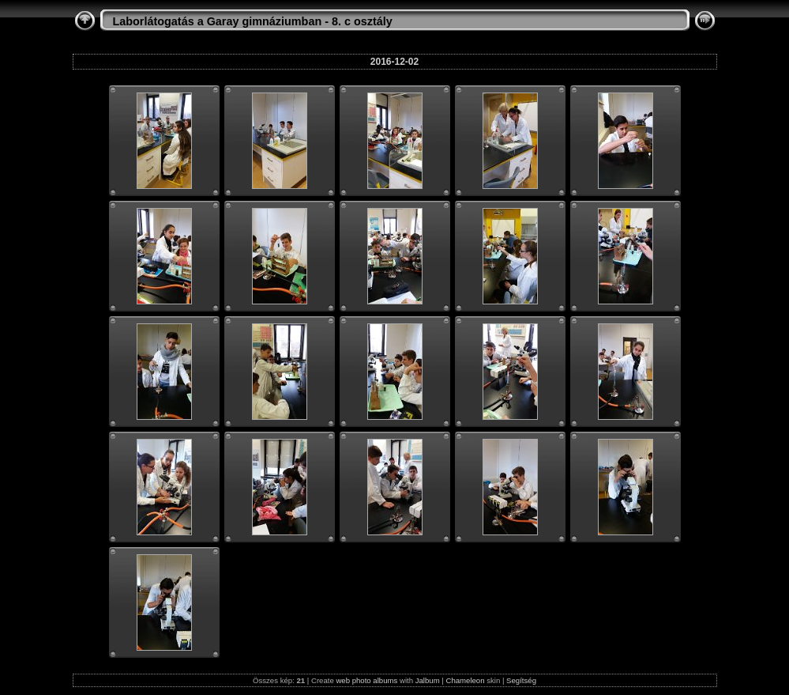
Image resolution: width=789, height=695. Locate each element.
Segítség (521, 680)
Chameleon (464, 680)
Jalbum (427, 680)
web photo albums (366, 680)
